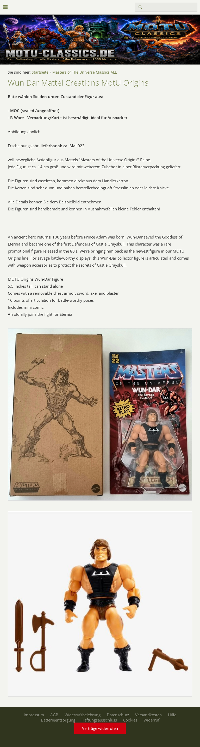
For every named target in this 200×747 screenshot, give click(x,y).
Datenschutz (118, 714)
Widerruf (151, 720)
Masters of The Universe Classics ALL (84, 72)
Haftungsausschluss (99, 720)
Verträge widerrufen (100, 728)
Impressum (34, 714)
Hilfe (172, 714)
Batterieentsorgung (58, 720)
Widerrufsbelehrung (83, 714)
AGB (54, 714)
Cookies (130, 720)
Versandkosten (148, 714)
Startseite (40, 72)
